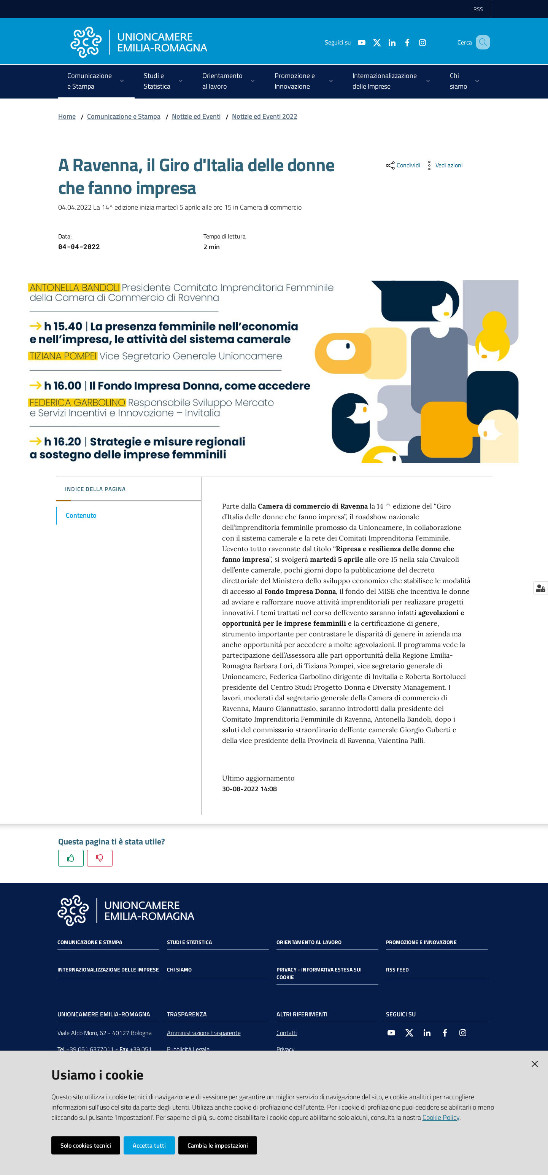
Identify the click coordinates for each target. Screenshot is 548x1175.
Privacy (285, 1049)
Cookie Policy (441, 1117)
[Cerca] (481, 42)
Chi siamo (179, 969)
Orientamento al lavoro (309, 942)
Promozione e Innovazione (421, 942)
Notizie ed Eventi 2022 (264, 116)
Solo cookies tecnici (85, 1145)
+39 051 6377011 (90, 1049)
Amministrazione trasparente (204, 1032)
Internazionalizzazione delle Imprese (108, 969)
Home (67, 116)
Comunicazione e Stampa (123, 116)
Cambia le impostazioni (217, 1145)
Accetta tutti (149, 1145)
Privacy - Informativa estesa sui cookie (319, 973)
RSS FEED (397, 969)
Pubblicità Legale (188, 1049)
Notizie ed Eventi (196, 116)
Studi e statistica (189, 942)
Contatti (286, 1032)
